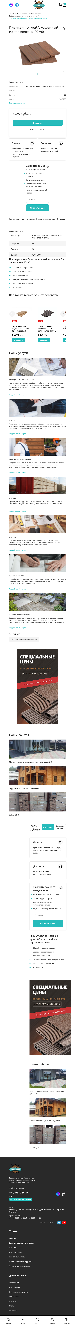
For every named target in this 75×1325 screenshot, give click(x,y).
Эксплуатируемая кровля (19, 614)
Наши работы (19, 735)
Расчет (12, 420)
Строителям (14, 1282)
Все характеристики (17, 103)
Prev (12, 314)
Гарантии (13, 1310)
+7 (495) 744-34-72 (60, 5)
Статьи (12, 1306)
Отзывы (61, 219)
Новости (12, 1301)
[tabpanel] (37, 54)
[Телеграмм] (17, 5)
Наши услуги (18, 353)
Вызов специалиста (45, 219)
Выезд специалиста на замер (21, 379)
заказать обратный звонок (21, 1199)
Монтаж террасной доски (20, 459)
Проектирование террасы (20, 1261)
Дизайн (12, 537)
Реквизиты (13, 1296)
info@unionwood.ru (16, 1188)
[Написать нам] (11, 5)
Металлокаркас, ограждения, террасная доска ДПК (31, 762)
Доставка (13, 498)
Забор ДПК (14, 815)
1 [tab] (37, 74)
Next (63, 314)
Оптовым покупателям (18, 1292)
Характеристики (17, 219)
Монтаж (31, 219)
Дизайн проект (15, 1252)
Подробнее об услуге (17, 395)
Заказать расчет (37, 129)
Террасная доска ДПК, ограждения (24, 788)
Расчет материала (17, 1257)
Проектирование (16, 576)
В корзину (37, 123)
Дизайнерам (14, 1287)
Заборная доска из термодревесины (24, 639)
